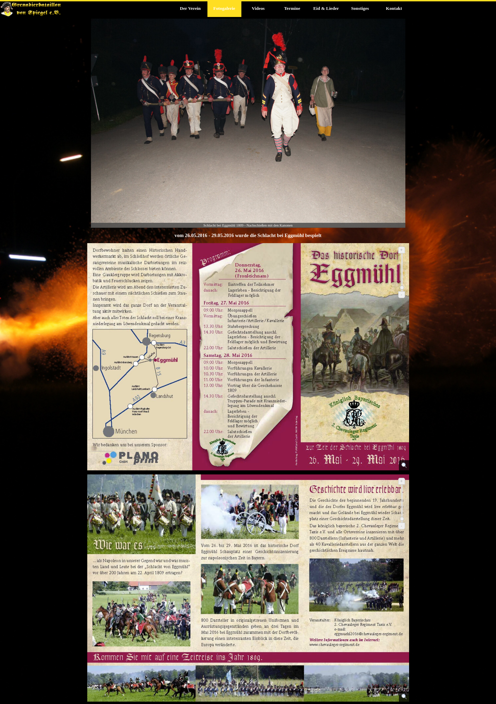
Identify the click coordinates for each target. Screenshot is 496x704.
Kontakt (394, 8)
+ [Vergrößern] (401, 249)
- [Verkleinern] (401, 294)
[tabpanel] (248, 235)
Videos (258, 8)
